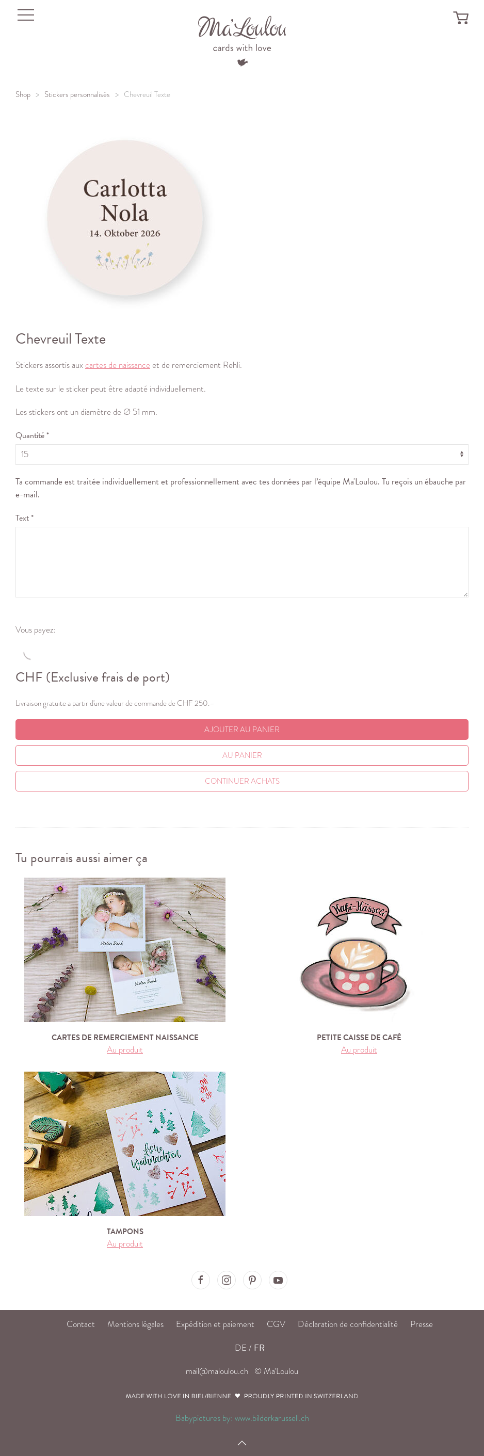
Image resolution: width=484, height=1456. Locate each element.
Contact (81, 1324)
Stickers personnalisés (77, 94)
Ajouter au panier (242, 729)
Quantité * (32, 435)
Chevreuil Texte (147, 94)
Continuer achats (242, 781)
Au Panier (242, 755)
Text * (24, 518)
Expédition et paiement (215, 1324)
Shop (22, 94)
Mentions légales (135, 1324)
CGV (276, 1324)
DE (241, 1347)
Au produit (125, 1049)
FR (259, 1347)
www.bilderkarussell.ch (272, 1418)
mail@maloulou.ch (217, 1371)
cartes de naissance (117, 365)
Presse (421, 1324)
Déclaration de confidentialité (348, 1324)
